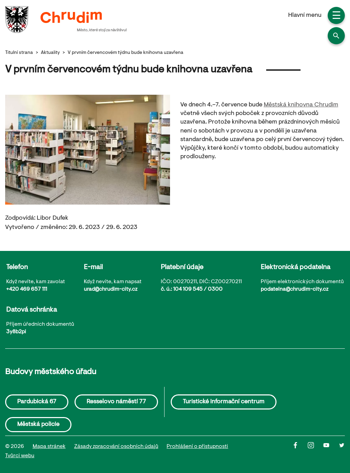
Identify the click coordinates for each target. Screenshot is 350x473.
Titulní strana (19, 52)
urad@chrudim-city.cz (110, 289)
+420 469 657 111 (26, 289)
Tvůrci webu (19, 456)
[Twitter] (342, 451)
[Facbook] (300, 451)
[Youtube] (331, 451)
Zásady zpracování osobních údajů (116, 446)
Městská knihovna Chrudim (301, 105)
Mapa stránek (49, 446)
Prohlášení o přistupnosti (197, 446)
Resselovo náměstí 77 (116, 402)
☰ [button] (336, 16)
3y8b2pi (16, 332)
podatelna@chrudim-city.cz (294, 289)
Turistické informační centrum (223, 402)
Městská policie (38, 425)
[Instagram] (315, 451)
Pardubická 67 (36, 402)
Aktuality (50, 52)
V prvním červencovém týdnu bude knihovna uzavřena (125, 52)
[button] (336, 35)
